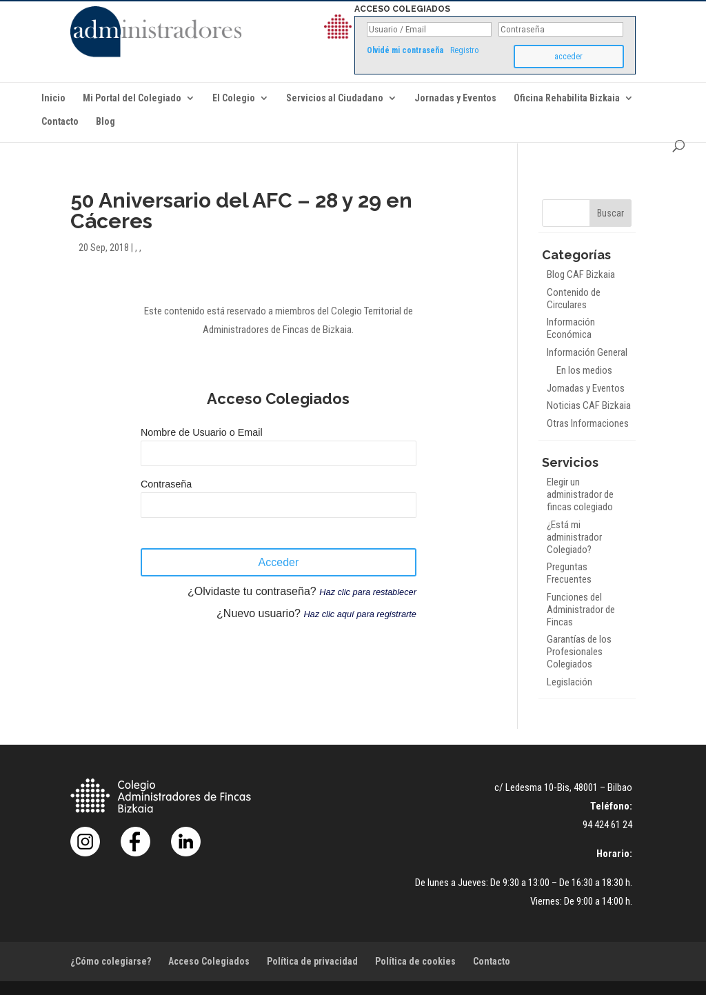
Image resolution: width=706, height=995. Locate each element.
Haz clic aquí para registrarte (359, 614)
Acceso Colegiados (209, 961)
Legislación (569, 682)
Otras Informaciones (588, 423)
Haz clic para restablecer (367, 592)
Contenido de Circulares (574, 298)
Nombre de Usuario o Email (202, 432)
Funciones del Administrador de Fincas (581, 609)
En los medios (584, 370)
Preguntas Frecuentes (569, 573)
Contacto (60, 122)
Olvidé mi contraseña (405, 50)
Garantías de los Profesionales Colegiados (579, 651)
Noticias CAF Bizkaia (589, 405)
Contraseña (166, 484)
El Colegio (233, 98)
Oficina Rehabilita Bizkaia (567, 98)
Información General (587, 352)
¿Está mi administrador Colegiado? (574, 537)
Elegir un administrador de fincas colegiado (580, 494)
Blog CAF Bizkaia (581, 274)
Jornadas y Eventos (455, 98)
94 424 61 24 (607, 824)
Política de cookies (415, 961)
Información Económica (571, 328)
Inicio (53, 98)
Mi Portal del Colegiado (132, 98)
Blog (105, 122)
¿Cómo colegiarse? (110, 961)
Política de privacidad (312, 961)
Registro (464, 50)
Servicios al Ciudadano (334, 98)
